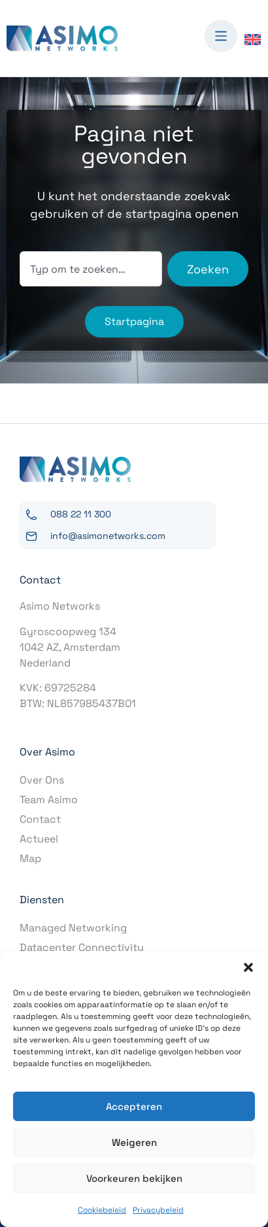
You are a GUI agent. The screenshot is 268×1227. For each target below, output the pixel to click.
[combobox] (91, 268)
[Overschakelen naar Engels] (252, 39)
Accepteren (134, 1106)
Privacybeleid (158, 1210)
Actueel (39, 839)
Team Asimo (49, 799)
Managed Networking (73, 928)
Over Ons (42, 780)
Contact (40, 819)
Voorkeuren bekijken (134, 1178)
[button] (248, 967)
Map (30, 858)
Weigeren (134, 1142)
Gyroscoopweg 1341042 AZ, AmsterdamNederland (70, 647)
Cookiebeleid (102, 1210)
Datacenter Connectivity (82, 947)
